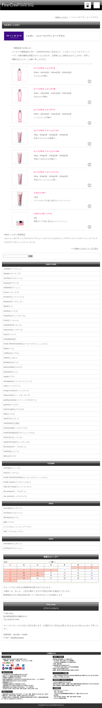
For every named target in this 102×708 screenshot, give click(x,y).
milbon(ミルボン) (10, 357)
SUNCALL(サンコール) (13, 437)
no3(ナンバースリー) (12, 385)
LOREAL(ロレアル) (11, 353)
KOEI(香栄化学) (10, 339)
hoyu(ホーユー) (9, 334)
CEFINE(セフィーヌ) (12, 467)
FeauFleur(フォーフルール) (15, 315)
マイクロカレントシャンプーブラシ (18, 526)
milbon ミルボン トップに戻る (85, 248)
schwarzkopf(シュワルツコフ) (15, 427)
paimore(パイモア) (11, 404)
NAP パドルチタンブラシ (14, 530)
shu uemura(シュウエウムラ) (15, 495)
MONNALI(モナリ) (11, 362)
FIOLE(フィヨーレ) (11, 320)
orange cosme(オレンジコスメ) (16, 390)
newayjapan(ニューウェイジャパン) (18, 381)
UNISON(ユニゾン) (11, 451)
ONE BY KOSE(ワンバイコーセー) (18, 486)
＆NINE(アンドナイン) (12, 269)
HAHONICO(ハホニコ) (12, 325)
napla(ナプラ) (9, 376)
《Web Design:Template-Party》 (51, 706)
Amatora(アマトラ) (11, 283)
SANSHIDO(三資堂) (11, 423)
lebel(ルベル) (8, 348)
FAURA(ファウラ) (11, 311)
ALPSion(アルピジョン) (13, 278)
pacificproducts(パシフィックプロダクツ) (20, 399)
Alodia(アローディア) (12, 274)
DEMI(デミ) (8, 306)
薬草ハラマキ (9, 521)
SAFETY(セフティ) (11, 418)
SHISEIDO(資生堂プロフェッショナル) (20, 432)
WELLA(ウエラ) (10, 455)
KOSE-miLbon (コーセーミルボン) (17, 481)
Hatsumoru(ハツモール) (13, 329)
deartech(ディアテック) (13, 301)
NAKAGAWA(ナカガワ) (13, 367)
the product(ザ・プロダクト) (15, 446)
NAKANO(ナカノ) (10, 371)
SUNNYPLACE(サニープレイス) (17, 441)
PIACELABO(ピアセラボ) (14, 409)
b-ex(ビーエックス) (11, 292)
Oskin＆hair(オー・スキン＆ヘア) (17, 395)
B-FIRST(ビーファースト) (14, 297)
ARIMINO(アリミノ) (11, 287)
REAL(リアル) (9, 413)
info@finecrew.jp (17, 636)
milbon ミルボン (61, 17)
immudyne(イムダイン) (13, 507)
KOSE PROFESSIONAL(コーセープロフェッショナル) (26, 343)
